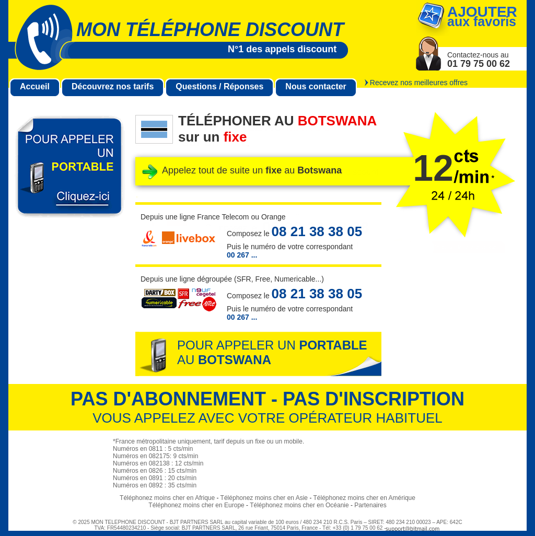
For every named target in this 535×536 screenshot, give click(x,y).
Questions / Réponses (219, 86)
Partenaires (370, 505)
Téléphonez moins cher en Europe (196, 505)
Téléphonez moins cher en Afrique (167, 498)
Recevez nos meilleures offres (419, 82)
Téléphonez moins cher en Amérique (364, 498)
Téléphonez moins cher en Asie (264, 498)
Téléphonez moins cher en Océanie (299, 505)
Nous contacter (315, 86)
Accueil (35, 86)
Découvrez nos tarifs (113, 86)
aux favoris (482, 16)
